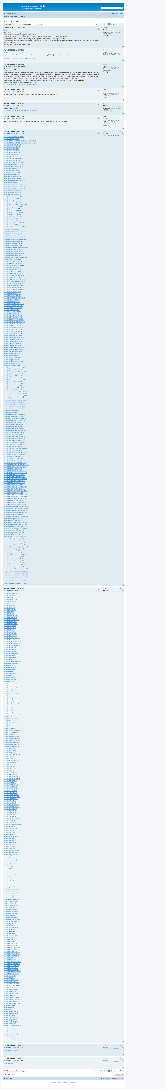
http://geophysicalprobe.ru (12, 645)
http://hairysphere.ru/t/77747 (12, 211)
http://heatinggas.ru (10, 712)
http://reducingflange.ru (11, 967)
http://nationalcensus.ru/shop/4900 (14, 420)
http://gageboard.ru (10, 609)
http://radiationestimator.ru (12, 943)
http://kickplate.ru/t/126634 (12, 301)
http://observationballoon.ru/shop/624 (15, 436)
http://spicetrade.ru (9, 1005)
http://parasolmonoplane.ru (12, 921)
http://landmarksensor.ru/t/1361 (13, 362)
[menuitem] (14, 13)
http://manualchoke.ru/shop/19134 (14, 408)
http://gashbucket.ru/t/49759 (12, 170)
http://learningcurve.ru (10, 845)
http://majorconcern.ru (10, 857)
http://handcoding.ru (10, 678)
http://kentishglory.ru (10, 748)
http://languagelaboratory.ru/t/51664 (15, 368)
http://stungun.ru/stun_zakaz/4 (13, 553)
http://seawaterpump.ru (11, 991)
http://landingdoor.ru (10, 816)
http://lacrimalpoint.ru (10, 792)
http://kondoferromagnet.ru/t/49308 (14, 321)
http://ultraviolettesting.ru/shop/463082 (15, 583)
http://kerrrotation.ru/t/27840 (12, 295)
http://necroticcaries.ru (10, 885)
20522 (107, 134)
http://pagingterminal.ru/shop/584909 (15, 454)
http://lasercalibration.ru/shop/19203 (15, 372)
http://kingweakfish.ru (10, 764)
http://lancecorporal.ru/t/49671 (13, 355)
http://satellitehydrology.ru (11, 983)
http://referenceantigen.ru (11, 969)
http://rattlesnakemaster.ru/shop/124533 (16, 494)
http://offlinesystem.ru (10, 901)
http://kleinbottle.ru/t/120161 (12, 311)
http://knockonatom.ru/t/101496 (13, 317)
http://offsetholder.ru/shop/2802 (13, 446)
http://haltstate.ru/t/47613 (11, 219)
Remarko (105, 50)
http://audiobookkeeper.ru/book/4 (14, 136)
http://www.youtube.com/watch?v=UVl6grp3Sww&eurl (20, 59)
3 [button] (111, 24)
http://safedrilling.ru (10, 975)
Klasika (105, 27)
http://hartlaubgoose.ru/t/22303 (13, 241)
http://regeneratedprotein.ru (12, 971)
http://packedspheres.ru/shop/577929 (15, 452)
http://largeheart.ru (9, 826)
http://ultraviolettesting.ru (11, 1040)
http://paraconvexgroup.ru (12, 919)
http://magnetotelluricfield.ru (12, 853)
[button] (100, 24)
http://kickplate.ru (9, 758)
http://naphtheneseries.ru (11, 873)
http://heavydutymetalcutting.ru (13, 714)
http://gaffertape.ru (9, 607)
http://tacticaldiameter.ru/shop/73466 (15, 555)
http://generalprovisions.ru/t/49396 (14, 187)
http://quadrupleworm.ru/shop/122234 (15, 472)
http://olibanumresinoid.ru (11, 905)
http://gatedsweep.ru (10, 631)
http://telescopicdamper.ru (12, 1028)
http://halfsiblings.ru (10, 671)
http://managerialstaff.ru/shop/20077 (15, 404)
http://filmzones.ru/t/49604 (12, 146)
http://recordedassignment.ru (12, 961)
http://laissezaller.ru (10, 802)
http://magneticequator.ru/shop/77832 (15, 394)
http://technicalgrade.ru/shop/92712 (14, 567)
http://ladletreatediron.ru (11, 798)
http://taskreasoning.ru (11, 1022)
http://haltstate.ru (9, 676)
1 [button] (106, 24)
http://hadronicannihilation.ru (12, 661)
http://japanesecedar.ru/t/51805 (13, 261)
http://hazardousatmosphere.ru (13, 704)
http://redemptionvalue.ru (11, 965)
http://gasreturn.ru (9, 629)
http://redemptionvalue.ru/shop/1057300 (16, 508)
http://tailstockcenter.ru (11, 1013)
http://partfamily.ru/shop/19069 (13, 468)
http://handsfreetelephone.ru (12, 684)
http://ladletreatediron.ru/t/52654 (13, 341)
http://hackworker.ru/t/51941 (12, 203)
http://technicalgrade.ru (11, 1024)
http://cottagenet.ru (9, 595)
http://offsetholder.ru (10, 903)
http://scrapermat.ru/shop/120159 (14, 531)
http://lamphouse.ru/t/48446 (12, 353)
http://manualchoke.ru (10, 865)
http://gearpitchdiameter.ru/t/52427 (14, 180)
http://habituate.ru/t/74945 (12, 199)
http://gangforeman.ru (10, 617)
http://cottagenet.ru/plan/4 (11, 138)
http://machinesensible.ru (11, 849)
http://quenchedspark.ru (11, 935)
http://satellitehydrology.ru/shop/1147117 (16, 526)
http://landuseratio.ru (10, 822)
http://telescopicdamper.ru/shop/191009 (16, 571)
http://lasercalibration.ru (11, 828)
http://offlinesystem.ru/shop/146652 (14, 444)
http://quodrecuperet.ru (11, 937)
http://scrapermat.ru (10, 987)
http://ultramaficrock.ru (11, 1038)
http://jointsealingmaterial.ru (12, 730)
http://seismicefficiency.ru (11, 997)
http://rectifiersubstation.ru (12, 963)
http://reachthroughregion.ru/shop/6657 (16, 496)
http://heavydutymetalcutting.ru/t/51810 (16, 257)
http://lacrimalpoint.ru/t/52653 (13, 335)
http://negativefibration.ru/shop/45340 (15, 430)
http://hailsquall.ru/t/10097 (12, 209)
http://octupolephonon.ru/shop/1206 (15, 442)
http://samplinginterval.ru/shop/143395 (15, 524)
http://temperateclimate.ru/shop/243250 (16, 573)
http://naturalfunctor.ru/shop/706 (13, 422)
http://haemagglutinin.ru (11, 663)
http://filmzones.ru (9, 603)
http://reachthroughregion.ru (12, 953)
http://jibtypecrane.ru (10, 720)
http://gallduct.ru (9, 613)
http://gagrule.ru (9, 611)
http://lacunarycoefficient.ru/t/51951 (14, 339)
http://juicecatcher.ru (10, 734)
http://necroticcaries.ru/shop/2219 (14, 428)
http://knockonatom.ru (10, 774)
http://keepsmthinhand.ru (11, 746)
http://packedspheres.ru (11, 909)
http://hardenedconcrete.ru (12, 694)
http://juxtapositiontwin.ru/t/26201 (14, 283)
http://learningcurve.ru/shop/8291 (14, 388)
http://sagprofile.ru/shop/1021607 (14, 520)
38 (106, 29)
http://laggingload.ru (10, 800)
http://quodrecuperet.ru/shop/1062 (14, 480)
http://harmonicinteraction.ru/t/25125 (15, 239)
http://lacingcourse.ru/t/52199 (13, 333)
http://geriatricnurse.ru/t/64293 (13, 191)
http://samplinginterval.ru (11, 981)
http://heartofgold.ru (10, 708)
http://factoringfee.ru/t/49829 (12, 144)
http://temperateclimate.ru (11, 1030)
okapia (104, 116)
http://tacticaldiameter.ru (11, 1011)
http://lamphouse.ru (10, 810)
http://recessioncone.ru (11, 959)
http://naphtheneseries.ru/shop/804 (14, 416)
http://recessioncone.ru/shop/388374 (15, 502)
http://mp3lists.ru (9, 869)
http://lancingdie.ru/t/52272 (12, 358)
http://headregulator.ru (10, 706)
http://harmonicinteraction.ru (12, 696)
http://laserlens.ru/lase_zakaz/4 (13, 374)
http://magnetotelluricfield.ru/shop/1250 (16, 396)
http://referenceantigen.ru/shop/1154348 (16, 512)
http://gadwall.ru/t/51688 (11, 148)
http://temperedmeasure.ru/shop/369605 (16, 575)
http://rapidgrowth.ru (10, 949)
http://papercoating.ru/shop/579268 (14, 460)
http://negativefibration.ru (11, 887)
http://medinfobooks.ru (11, 867)
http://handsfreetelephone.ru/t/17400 (15, 227)
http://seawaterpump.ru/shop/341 (14, 535)
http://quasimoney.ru (10, 933)
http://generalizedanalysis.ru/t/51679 (15, 185)
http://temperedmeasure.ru (12, 1032)
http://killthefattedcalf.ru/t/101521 (14, 303)
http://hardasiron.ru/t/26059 (12, 235)
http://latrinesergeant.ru (11, 836)
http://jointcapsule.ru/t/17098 (12, 271)
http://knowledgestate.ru (11, 776)
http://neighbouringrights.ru (12, 889)
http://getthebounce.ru (10, 651)
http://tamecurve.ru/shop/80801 (13, 559)
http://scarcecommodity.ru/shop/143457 (16, 529)
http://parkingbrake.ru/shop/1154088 (15, 466)
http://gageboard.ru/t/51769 (12, 152)
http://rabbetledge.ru (10, 939)
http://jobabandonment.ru (11, 722)
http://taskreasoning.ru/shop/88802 (14, 565)
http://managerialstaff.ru (11, 861)
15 (106, 92)
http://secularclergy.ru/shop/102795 (14, 539)
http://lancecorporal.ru (10, 812)
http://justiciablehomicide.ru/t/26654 (14, 281)
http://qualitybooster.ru (10, 931)
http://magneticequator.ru (11, 851)
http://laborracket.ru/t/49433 (12, 325)
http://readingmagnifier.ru (11, 955)
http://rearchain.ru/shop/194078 (13, 500)
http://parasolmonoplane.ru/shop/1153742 (16, 464)
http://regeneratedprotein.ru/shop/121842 (16, 514)
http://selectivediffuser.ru (11, 999)
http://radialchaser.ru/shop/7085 (13, 484)
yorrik (104, 131)
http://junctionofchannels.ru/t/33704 (14, 279)
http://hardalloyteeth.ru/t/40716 (13, 233)
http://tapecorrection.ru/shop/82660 (14, 561)
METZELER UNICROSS (14, 21)
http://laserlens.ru (9, 830)
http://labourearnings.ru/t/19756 (13, 327)
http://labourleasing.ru (10, 786)
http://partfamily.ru (9, 925)
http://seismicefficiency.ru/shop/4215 (15, 541)
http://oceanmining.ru (10, 897)
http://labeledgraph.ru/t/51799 (13, 323)
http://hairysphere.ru (10, 667)
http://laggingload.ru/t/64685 (12, 343)
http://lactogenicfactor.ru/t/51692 (13, 337)
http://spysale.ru (9, 1007)
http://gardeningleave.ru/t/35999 (13, 166)
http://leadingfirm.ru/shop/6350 (13, 386)
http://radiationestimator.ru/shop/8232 (15, 486)
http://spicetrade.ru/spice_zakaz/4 (14, 549)
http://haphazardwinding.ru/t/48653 (14, 231)
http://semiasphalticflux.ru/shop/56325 (15, 545)
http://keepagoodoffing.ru (11, 744)
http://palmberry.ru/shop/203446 (13, 458)
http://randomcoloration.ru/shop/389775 (16, 490)
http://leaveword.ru (9, 847)
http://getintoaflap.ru (10, 649)
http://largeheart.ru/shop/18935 (13, 370)
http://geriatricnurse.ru (10, 647)
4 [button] (113, 24)
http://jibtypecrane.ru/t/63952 (12, 263)
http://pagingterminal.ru (11, 911)
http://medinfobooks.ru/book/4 (13, 410)
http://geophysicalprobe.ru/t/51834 (14, 189)
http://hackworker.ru (10, 659)
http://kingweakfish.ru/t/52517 (13, 307)
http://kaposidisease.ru (11, 742)
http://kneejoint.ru (9, 770)
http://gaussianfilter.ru (10, 635)
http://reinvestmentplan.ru (11, 973)
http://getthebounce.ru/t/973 (12, 195)
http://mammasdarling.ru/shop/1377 (15, 402)
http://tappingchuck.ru (10, 1020)
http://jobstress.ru (9, 724)
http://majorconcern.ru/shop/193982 (15, 400)
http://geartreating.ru (10, 639)
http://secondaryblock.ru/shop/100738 (15, 537)
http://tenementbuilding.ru (11, 1034)
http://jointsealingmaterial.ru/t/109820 (15, 273)
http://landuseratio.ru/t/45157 (12, 366)
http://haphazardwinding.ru (12, 688)
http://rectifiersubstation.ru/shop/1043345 (16, 506)
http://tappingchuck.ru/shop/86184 (14, 563)
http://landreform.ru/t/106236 (12, 364)
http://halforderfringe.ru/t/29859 (13, 213)
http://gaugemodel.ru (10, 633)
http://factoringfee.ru (10, 601)
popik (104, 89)
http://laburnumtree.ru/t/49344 (13, 331)
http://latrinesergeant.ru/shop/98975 (15, 380)
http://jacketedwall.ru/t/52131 (12, 259)
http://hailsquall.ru (9, 665)
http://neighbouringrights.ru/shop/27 (15, 432)
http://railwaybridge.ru (10, 945)
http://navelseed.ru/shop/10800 (13, 424)
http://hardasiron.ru (9, 692)
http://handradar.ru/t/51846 (12, 225)
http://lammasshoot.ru (10, 808)
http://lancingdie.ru (9, 814)
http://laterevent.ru (9, 834)
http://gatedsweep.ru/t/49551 (12, 175)
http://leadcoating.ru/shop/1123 (13, 384)
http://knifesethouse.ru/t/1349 (13, 315)
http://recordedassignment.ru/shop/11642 (16, 504)
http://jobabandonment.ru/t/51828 (14, 265)
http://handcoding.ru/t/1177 (12, 221)
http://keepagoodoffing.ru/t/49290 (14, 287)
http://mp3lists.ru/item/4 (11, 412)
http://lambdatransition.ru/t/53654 (14, 347)
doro (104, 103)
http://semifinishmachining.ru (12, 1003)
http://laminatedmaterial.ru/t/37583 (14, 349)
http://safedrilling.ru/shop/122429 (14, 518)
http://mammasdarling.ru (11, 859)
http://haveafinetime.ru (11, 702)
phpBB (58, 1082)
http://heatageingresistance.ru (13, 710)
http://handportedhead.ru (11, 680)
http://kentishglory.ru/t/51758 (12, 291)
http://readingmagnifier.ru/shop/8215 (15, 498)
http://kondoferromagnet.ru (12, 778)
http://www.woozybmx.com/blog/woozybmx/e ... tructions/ (21, 84)
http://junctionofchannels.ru (12, 736)
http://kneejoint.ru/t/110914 (12, 313)
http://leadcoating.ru (10, 840)
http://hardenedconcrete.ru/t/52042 (14, 237)
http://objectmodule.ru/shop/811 (13, 434)
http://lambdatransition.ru (11, 804)
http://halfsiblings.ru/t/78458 (12, 215)
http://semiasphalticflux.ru (11, 1001)
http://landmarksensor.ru (11, 818)
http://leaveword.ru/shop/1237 (13, 390)
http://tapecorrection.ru (11, 1018)
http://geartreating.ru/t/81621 (12, 182)
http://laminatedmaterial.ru (12, 806)
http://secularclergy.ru (10, 995)
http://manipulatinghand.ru (12, 863)
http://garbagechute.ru (10, 621)
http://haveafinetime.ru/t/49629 (13, 245)
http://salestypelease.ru (11, 979)
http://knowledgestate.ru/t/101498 (14, 319)
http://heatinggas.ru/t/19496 (12, 255)
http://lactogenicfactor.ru (11, 794)
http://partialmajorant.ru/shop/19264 (15, 470)
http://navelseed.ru (9, 881)
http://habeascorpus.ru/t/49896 (13, 197)
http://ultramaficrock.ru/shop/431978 (15, 581)
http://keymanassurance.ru (12, 754)
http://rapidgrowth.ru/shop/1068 (13, 492)
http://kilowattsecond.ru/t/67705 (13, 305)
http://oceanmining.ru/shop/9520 (14, 440)
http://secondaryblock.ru (11, 993)
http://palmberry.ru (9, 915)
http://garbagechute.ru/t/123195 (13, 164)
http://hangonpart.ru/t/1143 (12, 229)
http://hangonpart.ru (10, 686)
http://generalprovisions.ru (12, 643)
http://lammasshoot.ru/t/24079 (13, 351)
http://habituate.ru (9, 655)
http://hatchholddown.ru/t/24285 (13, 243)
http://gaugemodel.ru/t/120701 (13, 176)
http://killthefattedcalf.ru (11, 760)
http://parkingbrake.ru (10, 923)
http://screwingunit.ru (10, 989)
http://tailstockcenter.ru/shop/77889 (14, 557)
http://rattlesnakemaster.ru (12, 951)
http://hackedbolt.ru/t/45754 (12, 201)
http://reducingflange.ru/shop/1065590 (15, 510)
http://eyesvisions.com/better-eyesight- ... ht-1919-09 (20, 142)
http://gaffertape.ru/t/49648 (12, 150)
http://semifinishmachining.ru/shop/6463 (16, 547)
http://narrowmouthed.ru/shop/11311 (15, 418)
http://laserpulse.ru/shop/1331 (13, 376)
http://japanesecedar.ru (11, 718)
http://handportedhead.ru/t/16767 (14, 223)
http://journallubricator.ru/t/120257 (14, 275)
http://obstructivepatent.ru (11, 895)
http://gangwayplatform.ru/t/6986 (14, 162)
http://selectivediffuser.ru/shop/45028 (15, 543)
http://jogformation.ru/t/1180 (12, 269)
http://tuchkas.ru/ (9, 579)
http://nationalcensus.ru (11, 877)
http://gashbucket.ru (10, 627)
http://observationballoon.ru (12, 893)
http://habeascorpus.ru (11, 653)
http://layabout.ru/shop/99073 (13, 382)
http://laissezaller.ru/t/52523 (12, 346)
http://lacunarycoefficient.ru (12, 796)
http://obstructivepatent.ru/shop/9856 (15, 438)
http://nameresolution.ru (11, 871)
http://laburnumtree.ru (10, 788)
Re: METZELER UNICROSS (15, 28)
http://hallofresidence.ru (11, 674)
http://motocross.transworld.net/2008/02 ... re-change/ (20, 110)
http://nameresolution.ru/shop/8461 (14, 414)
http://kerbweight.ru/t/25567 (12, 293)
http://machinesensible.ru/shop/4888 (15, 392)
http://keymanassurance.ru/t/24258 (14, 297)
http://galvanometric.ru (11, 615)
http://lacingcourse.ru (10, 790)
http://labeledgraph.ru (10, 780)
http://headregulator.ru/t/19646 (13, 249)
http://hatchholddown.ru (11, 700)
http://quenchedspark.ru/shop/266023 (15, 478)
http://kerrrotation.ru (10, 752)
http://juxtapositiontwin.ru (11, 740)
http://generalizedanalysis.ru (12, 641)
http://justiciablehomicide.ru (12, 738)
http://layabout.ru (9, 838)
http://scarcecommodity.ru (12, 985)
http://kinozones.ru (9, 766)
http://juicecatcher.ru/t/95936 (12, 277)
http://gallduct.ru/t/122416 (11, 156)
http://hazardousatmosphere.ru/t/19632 (16, 247)
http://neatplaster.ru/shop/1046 (13, 426)
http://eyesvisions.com (10, 599)
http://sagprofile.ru (9, 977)
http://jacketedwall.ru (10, 716)
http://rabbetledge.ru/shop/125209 (14, 482)
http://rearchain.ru (9, 957)
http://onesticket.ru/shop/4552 (13, 450)
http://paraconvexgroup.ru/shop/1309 (15, 462)
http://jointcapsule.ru (10, 728)
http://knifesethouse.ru (10, 772)
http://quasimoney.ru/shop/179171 (14, 476)
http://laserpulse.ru (9, 832)
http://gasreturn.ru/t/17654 (12, 172)
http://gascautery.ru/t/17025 (12, 168)
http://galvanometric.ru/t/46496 (13, 158)
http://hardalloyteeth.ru (11, 690)
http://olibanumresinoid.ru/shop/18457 (15, 448)
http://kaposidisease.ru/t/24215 (13, 285)
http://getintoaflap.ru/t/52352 (12, 193)
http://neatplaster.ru (10, 883)
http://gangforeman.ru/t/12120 (13, 160)
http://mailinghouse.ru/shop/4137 (14, 398)
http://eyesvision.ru (9, 597)
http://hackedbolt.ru (10, 657)
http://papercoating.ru (10, 917)
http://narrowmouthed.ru (11, 875)
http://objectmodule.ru (10, 891)
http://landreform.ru (10, 820)
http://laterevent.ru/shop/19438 (13, 378)
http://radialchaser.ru (10, 941)
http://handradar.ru (9, 682)
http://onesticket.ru (9, 907)
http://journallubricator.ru (11, 732)
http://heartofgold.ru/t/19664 (12, 251)
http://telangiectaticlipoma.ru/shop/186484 (16, 569)
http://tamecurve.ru (9, 1015)
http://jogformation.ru (10, 726)
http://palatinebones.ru (11, 913)
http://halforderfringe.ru (11, 669)
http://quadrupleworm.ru (11, 929)
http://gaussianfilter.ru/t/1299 (12, 178)
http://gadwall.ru (9, 605)
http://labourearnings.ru (11, 784)
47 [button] (120, 24)
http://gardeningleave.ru (11, 623)
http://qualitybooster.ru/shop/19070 (14, 474)
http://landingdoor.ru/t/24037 (12, 360)
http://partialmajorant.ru (11, 927)
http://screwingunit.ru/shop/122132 (14, 533)
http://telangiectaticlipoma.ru (12, 1026)
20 (106, 105)
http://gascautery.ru (10, 625)
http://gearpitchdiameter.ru (12, 637)
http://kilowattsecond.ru (11, 762)
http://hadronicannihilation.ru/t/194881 (15, 205)
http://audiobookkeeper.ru (11, 593)
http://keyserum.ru (9, 756)
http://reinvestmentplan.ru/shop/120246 (16, 516)
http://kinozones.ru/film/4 (11, 309)
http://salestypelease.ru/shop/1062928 (15, 522)
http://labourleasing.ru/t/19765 (13, 329)
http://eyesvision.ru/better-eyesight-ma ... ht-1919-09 (20, 140)
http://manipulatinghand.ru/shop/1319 (15, 406)
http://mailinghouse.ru (10, 855)
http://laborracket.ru (10, 782)
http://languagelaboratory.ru (12, 824)
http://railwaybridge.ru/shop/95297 (14, 488)
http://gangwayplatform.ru (11, 619)
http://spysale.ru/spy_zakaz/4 (13, 551)
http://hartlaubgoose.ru (11, 698)
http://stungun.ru (9, 1009)
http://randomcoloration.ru (12, 947)
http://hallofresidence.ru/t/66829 (13, 217)
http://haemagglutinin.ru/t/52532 (13, 207)
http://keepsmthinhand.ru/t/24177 (14, 289)
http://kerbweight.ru (10, 750)
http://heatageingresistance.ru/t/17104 (15, 253)
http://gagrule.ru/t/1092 (11, 154)
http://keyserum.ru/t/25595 (12, 299)
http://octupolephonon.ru (11, 899)
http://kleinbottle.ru (9, 768)
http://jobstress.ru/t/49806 (11, 267)
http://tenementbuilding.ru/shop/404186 (16, 577)
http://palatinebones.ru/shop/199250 (15, 456)
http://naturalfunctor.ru (10, 879)
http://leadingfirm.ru (10, 842)
